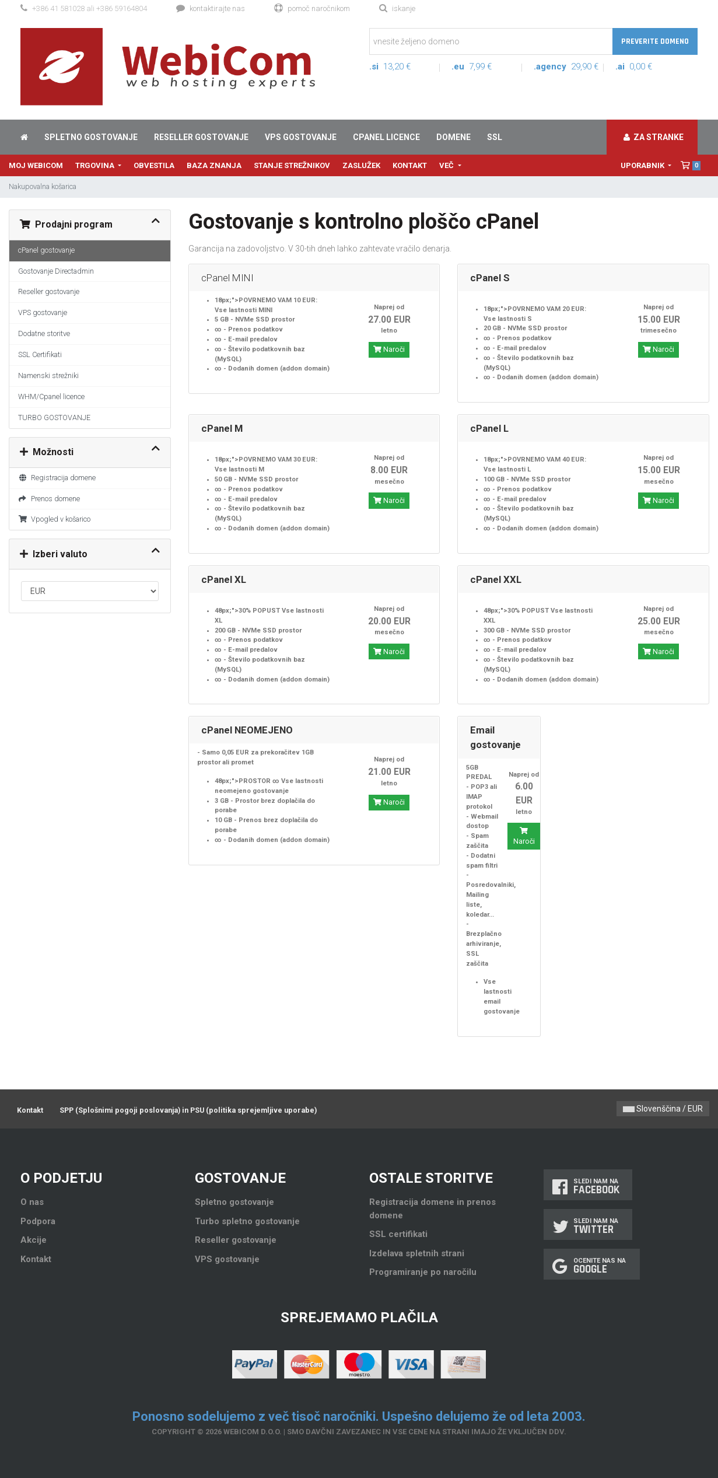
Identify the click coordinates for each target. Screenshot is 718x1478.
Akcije (33, 1240)
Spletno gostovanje (91, 137)
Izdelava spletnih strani (416, 1253)
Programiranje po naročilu (423, 1272)
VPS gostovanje (301, 137)
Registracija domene (57, 477)
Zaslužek (361, 165)
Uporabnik (643, 165)
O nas (32, 1202)
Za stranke (654, 137)
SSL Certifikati (40, 354)
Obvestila (154, 165)
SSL (494, 137)
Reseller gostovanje (201, 137)
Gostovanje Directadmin (56, 271)
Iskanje (397, 8)
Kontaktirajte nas (210, 8)
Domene (453, 137)
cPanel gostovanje (46, 250)
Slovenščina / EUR (663, 1108)
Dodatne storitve (44, 333)
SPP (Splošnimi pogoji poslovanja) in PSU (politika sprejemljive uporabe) (188, 1110)
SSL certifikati (398, 1234)
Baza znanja (214, 165)
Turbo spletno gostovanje (247, 1221)
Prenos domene (49, 498)
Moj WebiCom (36, 165)
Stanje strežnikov (292, 165)
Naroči (389, 349)
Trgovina (95, 165)
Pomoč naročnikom (312, 8)
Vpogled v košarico (54, 519)
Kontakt (410, 165)
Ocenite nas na (591, 1266)
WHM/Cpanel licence (51, 396)
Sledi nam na (588, 1186)
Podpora (37, 1221)
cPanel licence (386, 137)
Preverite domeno (655, 41)
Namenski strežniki (48, 375)
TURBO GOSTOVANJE (54, 417)
